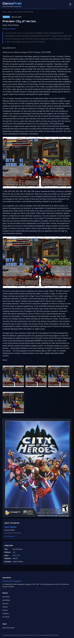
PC (14, 552)
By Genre (5, 603)
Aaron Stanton (10, 29)
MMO (14, 555)
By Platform (6, 600)
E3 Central (6, 617)
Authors (5, 607)
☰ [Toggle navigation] (70, 4)
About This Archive (9, 628)
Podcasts (6, 613)
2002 (15, 12)
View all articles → (10, 536)
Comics (5, 610)
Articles (10, 12)
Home (5, 12)
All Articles (6, 597)
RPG (18, 555)
